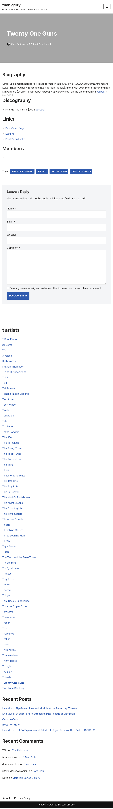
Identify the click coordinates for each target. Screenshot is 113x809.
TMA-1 (6, 585)
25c (4, 350)
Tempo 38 (8, 416)
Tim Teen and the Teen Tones (19, 557)
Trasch (6, 623)
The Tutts (7, 465)
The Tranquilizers (12, 459)
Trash (5, 629)
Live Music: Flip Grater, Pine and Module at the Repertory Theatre (40, 709)
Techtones (8, 399)
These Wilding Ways (14, 476)
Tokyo (6, 596)
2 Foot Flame (9, 339)
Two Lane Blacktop (13, 689)
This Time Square (12, 514)
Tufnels (6, 678)
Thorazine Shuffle (12, 519)
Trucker (7, 672)
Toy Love (7, 612)
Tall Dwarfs (9, 388)
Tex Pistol (8, 426)
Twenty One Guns (81, 171)
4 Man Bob (29, 758)
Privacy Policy (22, 799)
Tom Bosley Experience (16, 601)
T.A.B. (5, 377)
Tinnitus (6, 574)
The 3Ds (7, 437)
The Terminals (10, 443)
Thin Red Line (10, 481)
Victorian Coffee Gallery (27, 779)
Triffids (6, 639)
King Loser (30, 765)
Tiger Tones (9, 547)
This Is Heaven (11, 492)
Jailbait (6, 95)
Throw (6, 541)
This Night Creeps (12, 503)
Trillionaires (9, 650)
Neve (41, 805)
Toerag (6, 590)
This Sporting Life (12, 508)
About (6, 799)
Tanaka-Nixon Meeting (15, 394)
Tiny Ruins (8, 579)
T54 (4, 383)
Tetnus (6, 421)
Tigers (6, 552)
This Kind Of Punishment (16, 497)
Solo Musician (59, 171)
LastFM (9, 133)
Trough (6, 667)
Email (11, 221)
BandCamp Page (15, 128)
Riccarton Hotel (11, 725)
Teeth (5, 410)
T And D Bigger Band (14, 372)
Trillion (6, 645)
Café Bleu (39, 772)
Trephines (8, 634)
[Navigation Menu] (107, 6)
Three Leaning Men (13, 536)
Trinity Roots (9, 661)
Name (11, 208)
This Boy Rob (10, 487)
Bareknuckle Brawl (22, 171)
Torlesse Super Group (15, 607)
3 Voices (7, 356)
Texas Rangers (11, 432)
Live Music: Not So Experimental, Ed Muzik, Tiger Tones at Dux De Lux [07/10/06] (50, 731)
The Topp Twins (11, 454)
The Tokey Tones (12, 448)
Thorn (6, 525)
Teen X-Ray (9, 405)
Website (11, 234)
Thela (5, 470)
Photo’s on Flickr (15, 139)
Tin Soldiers (9, 563)
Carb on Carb (10, 720)
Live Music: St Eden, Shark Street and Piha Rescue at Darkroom (39, 714)
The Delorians (20, 751)
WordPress (68, 805)
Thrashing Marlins (12, 530)
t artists (48, 44)
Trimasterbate (10, 656)
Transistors (8, 618)
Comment (13, 247)
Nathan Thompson (13, 366)
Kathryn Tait (9, 361)
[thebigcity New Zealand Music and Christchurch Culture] (24, 6)
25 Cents (7, 344)
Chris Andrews (18, 44)
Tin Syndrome (10, 569)
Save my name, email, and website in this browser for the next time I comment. (56, 288)
